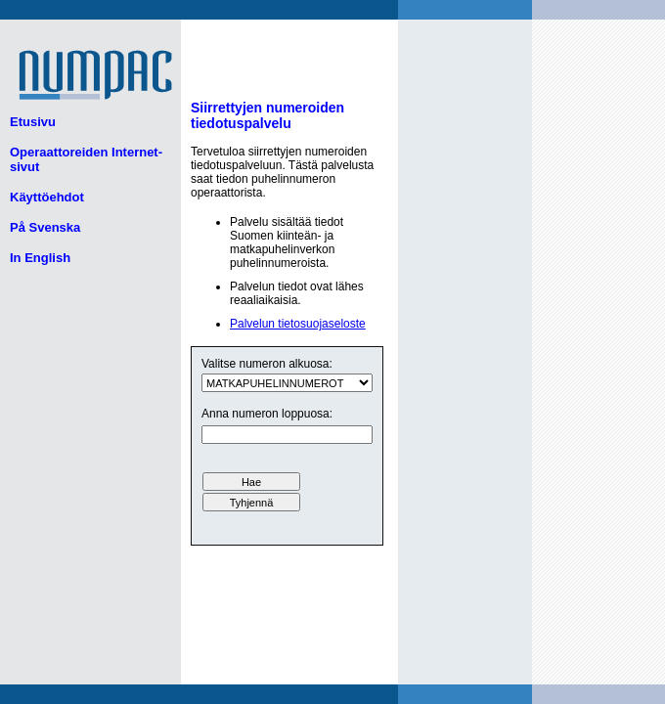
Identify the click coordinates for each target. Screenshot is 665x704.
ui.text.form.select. (287, 383)
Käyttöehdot (47, 197)
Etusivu (33, 121)
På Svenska (45, 227)
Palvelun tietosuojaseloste (298, 323)
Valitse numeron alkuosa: (266, 364)
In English (40, 257)
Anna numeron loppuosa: (266, 413)
